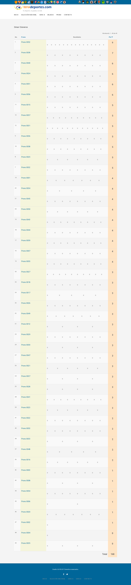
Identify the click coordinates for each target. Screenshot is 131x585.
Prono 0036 (25, 136)
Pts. (111, 37)
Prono (58, 14)
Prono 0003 (25, 470)
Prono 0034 (25, 188)
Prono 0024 (25, 73)
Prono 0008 (25, 481)
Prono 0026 (25, 303)
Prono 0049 (25, 314)
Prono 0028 (25, 387)
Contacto (68, 14)
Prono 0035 (25, 543)
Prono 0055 (25, 261)
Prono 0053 (25, 428)
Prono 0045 (25, 199)
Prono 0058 (25, 147)
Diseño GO (56, 569)
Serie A (42, 14)
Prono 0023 (25, 408)
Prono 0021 (25, 366)
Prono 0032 (25, 167)
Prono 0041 (25, 397)
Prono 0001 (25, 178)
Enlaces (50, 14)
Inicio (16, 14)
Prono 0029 (25, 334)
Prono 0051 (25, 84)
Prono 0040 (25, 63)
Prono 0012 (25, 324)
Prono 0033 (25, 439)
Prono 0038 (25, 53)
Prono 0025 (25, 157)
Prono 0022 (25, 418)
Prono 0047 (25, 355)
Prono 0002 (25, 522)
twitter (67, 574)
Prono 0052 (25, 42)
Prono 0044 (25, 230)
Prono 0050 (25, 209)
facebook (63, 574)
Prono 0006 (25, 501)
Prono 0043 (25, 220)
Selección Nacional (29, 14)
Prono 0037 (25, 376)
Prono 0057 (25, 115)
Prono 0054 (25, 491)
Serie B (78, 579)
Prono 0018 (25, 282)
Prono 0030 (25, 345)
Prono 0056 (25, 94)
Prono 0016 (25, 460)
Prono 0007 (25, 251)
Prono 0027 (25, 272)
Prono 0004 (25, 533)
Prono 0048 (25, 449)
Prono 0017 (25, 293)
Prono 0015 (25, 105)
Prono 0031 (25, 126)
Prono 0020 (25, 512)
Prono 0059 (25, 241)
